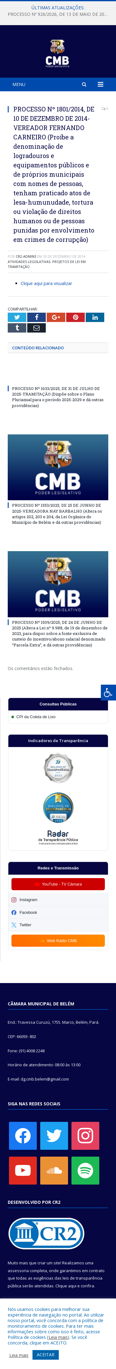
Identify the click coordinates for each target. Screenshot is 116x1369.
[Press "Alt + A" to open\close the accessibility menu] (108, 692)
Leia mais (58, 1337)
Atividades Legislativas (29, 261)
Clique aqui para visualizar (46, 283)
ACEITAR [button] (45, 1355)
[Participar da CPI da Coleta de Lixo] (58, 716)
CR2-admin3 (26, 256)
